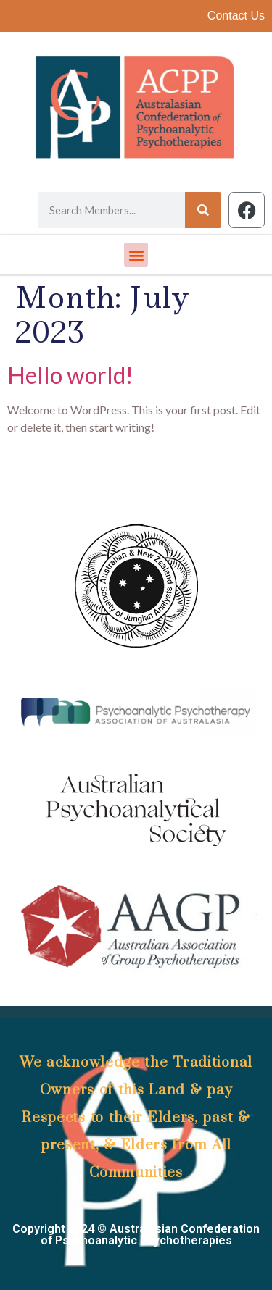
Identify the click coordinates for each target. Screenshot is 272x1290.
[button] (136, 255)
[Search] (203, 210)
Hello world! (70, 375)
